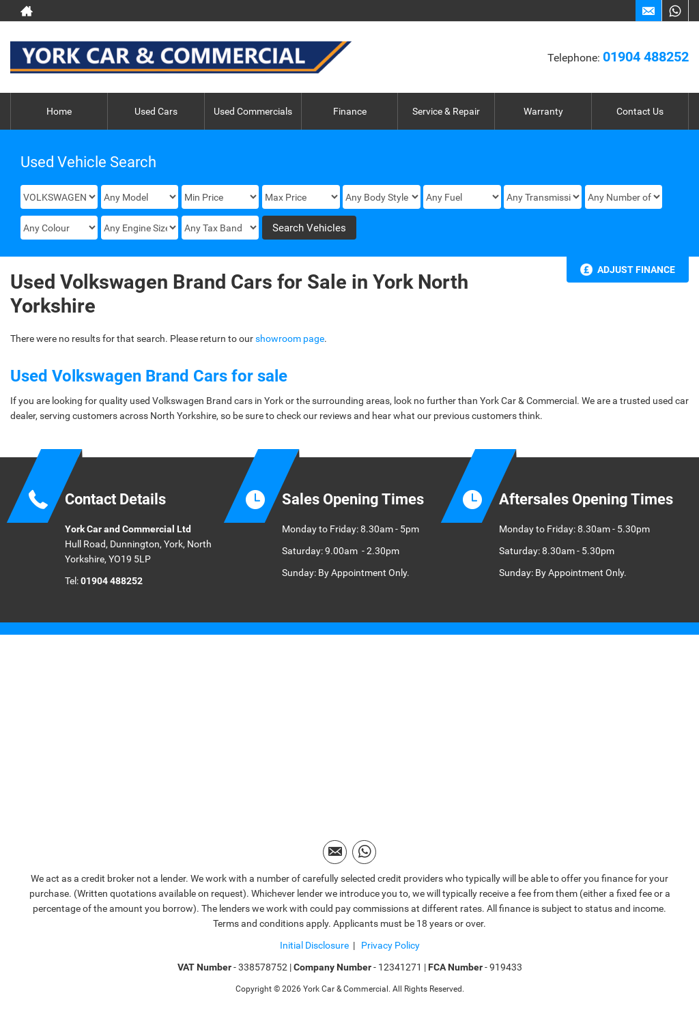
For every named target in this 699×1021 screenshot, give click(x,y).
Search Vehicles (309, 228)
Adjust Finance (636, 269)
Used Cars (155, 111)
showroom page (289, 338)
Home (59, 111)
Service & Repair (446, 111)
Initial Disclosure (314, 945)
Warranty (543, 111)
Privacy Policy (389, 945)
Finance (350, 111)
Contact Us (640, 111)
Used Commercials (253, 111)
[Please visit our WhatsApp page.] (674, 11)
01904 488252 (646, 56)
